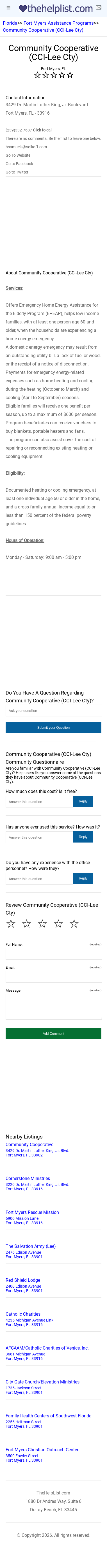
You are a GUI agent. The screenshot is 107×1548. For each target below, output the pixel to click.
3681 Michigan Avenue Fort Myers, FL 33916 (53, 1353)
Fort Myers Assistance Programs (59, 23)
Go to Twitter (17, 172)
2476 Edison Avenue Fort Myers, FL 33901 (53, 1251)
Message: (53, 990)
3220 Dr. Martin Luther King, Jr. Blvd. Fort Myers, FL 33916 (53, 1183)
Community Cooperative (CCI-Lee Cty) (43, 30)
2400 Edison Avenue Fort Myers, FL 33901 (53, 1285)
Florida (10, 23)
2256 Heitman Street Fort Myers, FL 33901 (53, 1420)
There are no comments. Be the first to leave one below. (53, 138)
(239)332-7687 (29, 130)
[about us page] (98, 8)
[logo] (53, 9)
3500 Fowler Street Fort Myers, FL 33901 (53, 1454)
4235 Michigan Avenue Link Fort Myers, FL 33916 (53, 1319)
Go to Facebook (19, 163)
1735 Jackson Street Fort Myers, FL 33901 (53, 1386)
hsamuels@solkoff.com (26, 147)
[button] (53, 727)
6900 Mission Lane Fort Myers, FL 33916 (53, 1217)
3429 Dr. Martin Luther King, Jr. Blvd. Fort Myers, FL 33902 (53, 1149)
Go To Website (18, 155)
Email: (53, 967)
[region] (53, 227)
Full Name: (53, 944)
